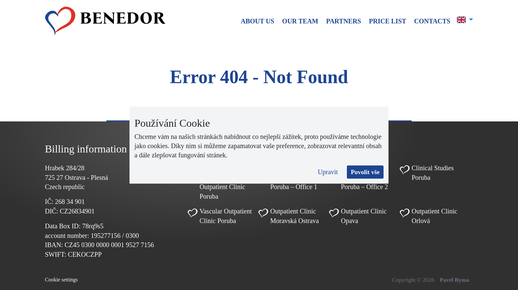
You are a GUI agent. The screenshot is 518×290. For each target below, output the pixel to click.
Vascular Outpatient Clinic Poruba (226, 216)
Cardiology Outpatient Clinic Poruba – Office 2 (364, 177)
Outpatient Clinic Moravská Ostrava (294, 216)
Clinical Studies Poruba (433, 172)
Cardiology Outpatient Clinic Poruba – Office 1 (293, 177)
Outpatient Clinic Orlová (434, 216)
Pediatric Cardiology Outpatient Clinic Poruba (222, 182)
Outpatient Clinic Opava (364, 216)
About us (257, 21)
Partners (343, 21)
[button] (465, 19)
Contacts (432, 21)
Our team (300, 21)
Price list (387, 21)
